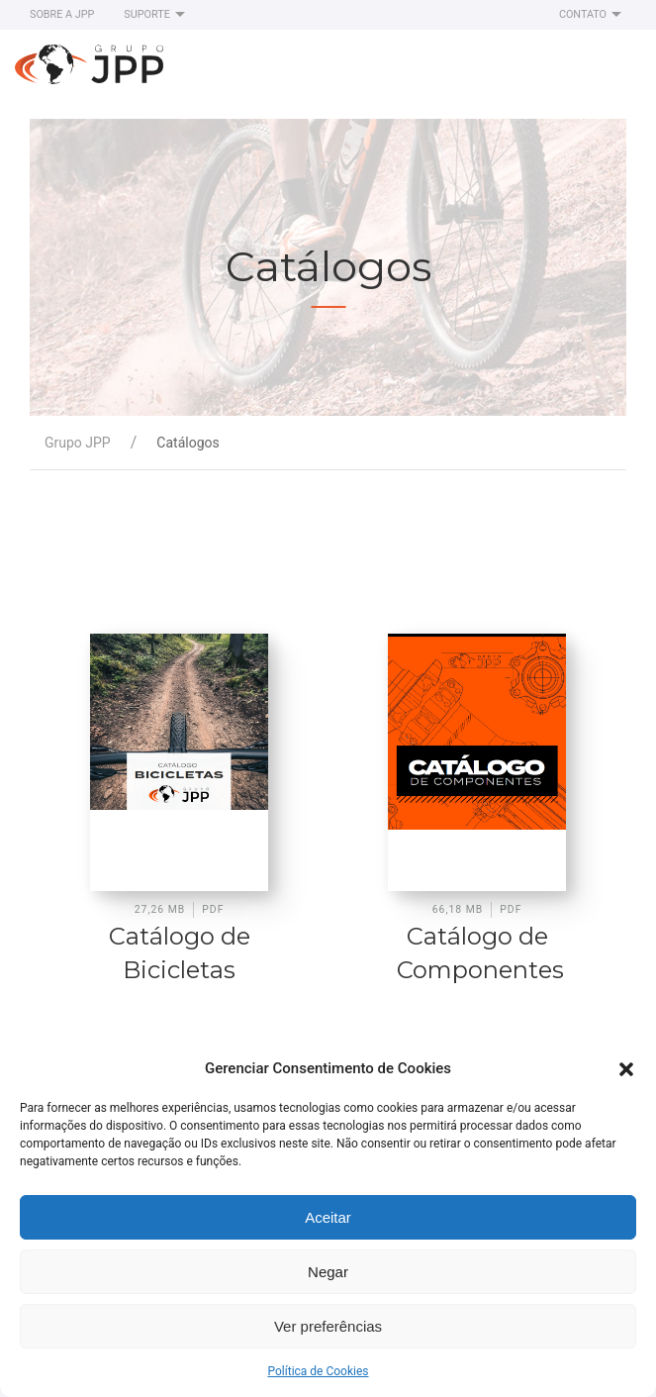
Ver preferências (328, 1326)
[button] (626, 1068)
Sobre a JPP (62, 14)
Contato (592, 15)
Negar (328, 1271)
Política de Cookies (317, 1371)
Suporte (156, 15)
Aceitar (328, 1217)
